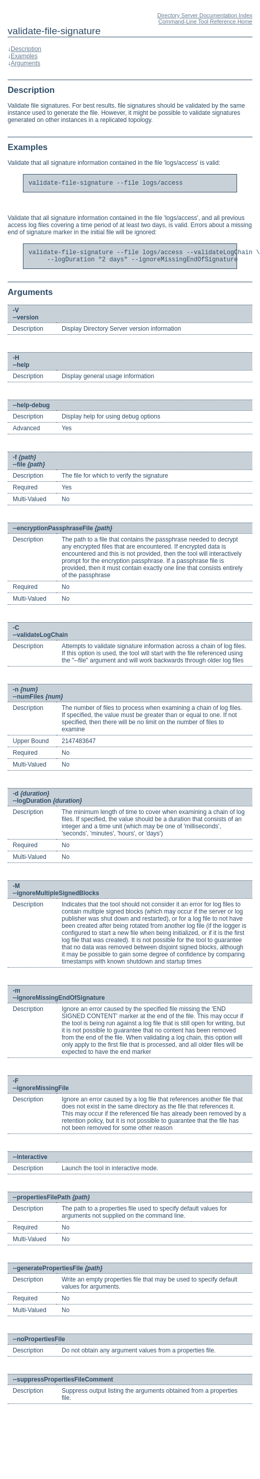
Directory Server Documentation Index (205, 15)
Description (26, 49)
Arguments (25, 63)
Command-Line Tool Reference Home (205, 21)
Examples (24, 56)
